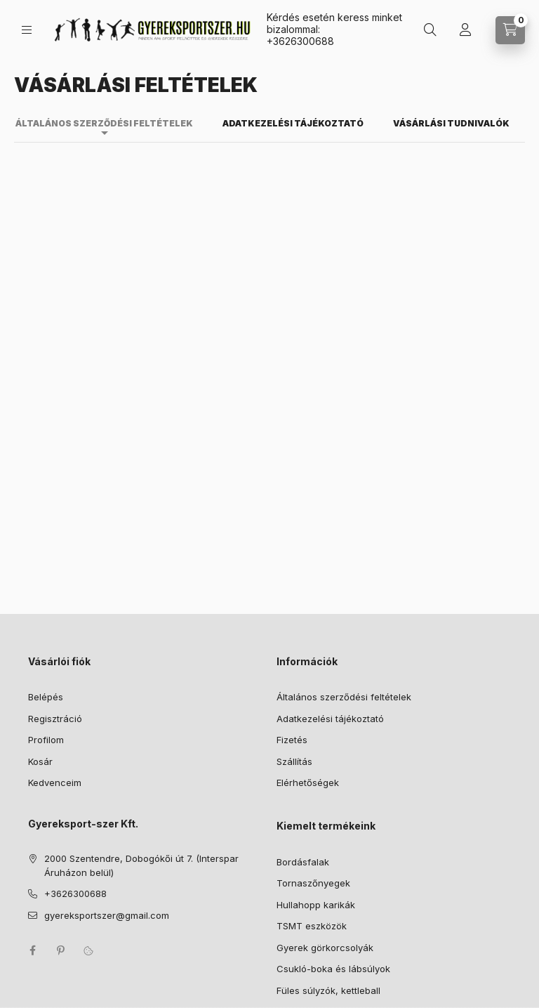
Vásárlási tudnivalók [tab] (451, 123)
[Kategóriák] (26, 30)
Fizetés (292, 739)
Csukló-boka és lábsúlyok (333, 968)
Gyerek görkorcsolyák (325, 947)
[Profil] (465, 30)
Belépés (45, 696)
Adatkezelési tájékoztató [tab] (293, 123)
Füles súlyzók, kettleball (328, 990)
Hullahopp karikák (316, 904)
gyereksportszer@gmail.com (106, 915)
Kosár (40, 761)
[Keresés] (430, 30)
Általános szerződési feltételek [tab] (104, 123)
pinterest (60, 950)
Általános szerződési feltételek (344, 696)
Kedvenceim (54, 782)
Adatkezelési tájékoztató (330, 718)
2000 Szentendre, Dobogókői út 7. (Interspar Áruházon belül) (141, 865)
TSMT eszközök (312, 925)
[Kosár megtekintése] (510, 30)
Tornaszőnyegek (313, 883)
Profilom (46, 739)
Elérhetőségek (308, 782)
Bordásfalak (303, 862)
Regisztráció (55, 718)
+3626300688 (300, 41)
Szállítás (294, 761)
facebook (32, 950)
